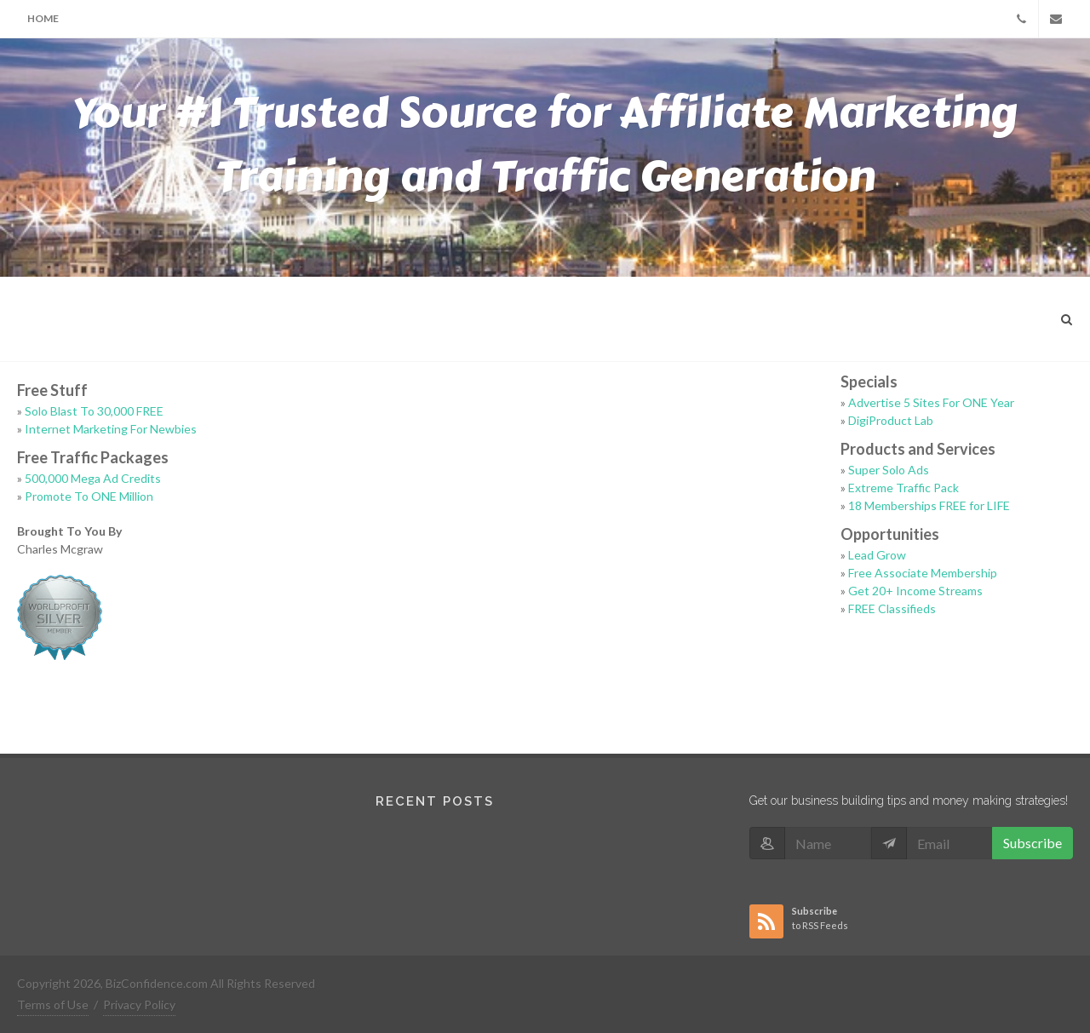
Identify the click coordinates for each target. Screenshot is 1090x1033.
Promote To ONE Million (89, 496)
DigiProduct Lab (890, 420)
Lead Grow (877, 555)
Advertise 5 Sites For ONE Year (931, 402)
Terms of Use (53, 1004)
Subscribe (1032, 843)
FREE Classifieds (892, 608)
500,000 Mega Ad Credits (93, 478)
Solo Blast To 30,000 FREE (94, 411)
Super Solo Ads (888, 469)
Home (43, 18)
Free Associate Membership (922, 572)
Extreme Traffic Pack (903, 487)
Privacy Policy (139, 1004)
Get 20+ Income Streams (915, 590)
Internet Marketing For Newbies (111, 429)
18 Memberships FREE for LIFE (929, 505)
